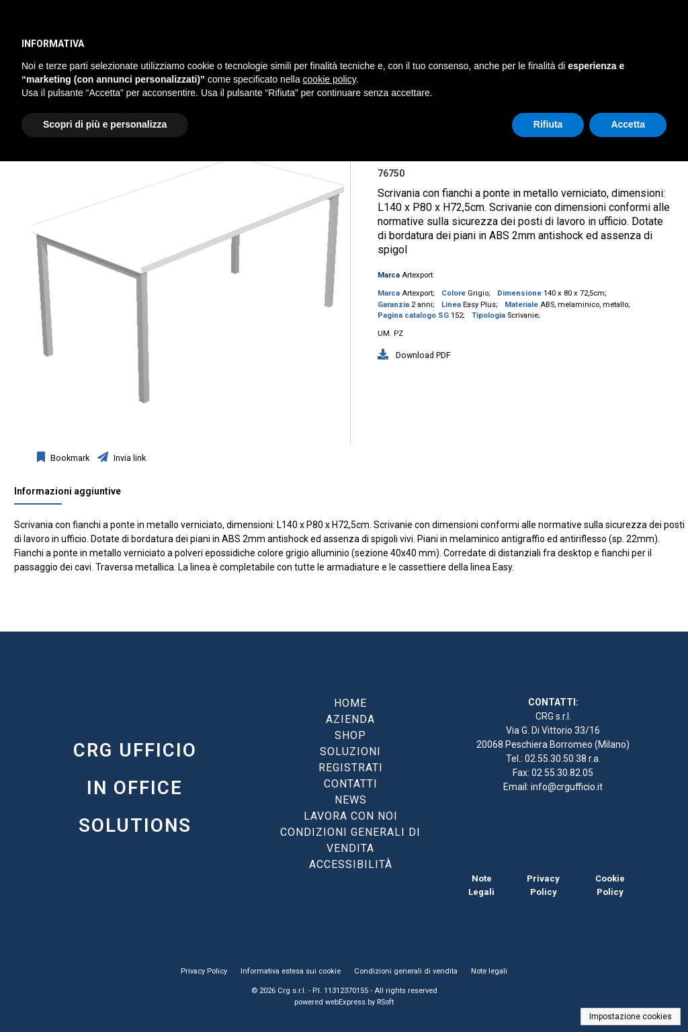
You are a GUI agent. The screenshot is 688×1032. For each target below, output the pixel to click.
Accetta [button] (628, 124)
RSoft (385, 1002)
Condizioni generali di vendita (406, 971)
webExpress (345, 1002)
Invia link (129, 458)
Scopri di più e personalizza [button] (105, 124)
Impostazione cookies (630, 1016)
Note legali (489, 971)
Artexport (417, 275)
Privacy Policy (204, 971)
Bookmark (68, 458)
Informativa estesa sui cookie (291, 971)
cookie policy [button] (329, 79)
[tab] (74, 494)
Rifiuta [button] (548, 124)
